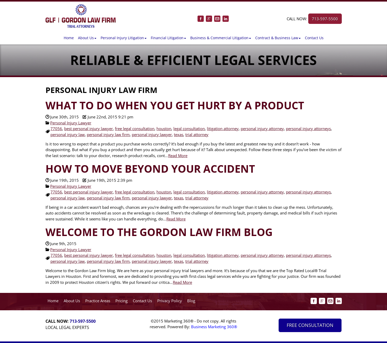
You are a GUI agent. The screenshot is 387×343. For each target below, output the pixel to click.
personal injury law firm (108, 134)
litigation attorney (223, 128)
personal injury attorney (262, 128)
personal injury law (67, 134)
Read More (177, 155)
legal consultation (189, 128)
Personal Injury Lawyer (70, 122)
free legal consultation (134, 128)
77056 (56, 128)
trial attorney (196, 134)
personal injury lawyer (152, 134)
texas (178, 134)
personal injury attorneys (308, 128)
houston (163, 128)
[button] (87, 37)
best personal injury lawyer (88, 128)
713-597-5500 (325, 18)
